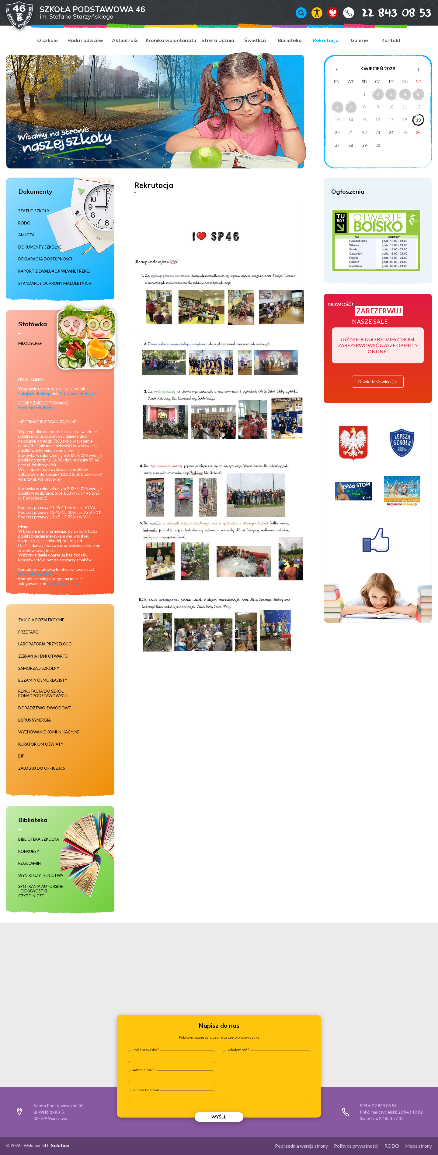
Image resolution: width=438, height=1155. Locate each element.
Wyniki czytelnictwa (40, 875)
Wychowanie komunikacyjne (48, 732)
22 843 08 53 (384, 1105)
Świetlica (255, 40)
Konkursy (28, 851)
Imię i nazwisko (145, 1050)
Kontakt (348, 12)
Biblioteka (290, 40)
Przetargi (29, 632)
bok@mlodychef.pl (34, 393)
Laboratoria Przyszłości (45, 644)
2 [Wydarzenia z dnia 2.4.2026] (378, 94)
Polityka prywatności (356, 1146)
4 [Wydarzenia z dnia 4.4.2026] (405, 94)
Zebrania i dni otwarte (43, 656)
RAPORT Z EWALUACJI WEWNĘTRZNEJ (54, 271)
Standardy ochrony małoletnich (54, 283)
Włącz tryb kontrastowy (316, 12)
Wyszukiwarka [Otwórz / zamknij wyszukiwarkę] (301, 12)
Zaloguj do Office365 (41, 768)
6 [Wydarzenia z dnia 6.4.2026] (337, 107)
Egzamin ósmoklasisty (42, 680)
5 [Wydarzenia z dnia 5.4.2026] (418, 94)
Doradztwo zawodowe (44, 708)
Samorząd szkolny (38, 668)
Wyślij (219, 1117)
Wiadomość (237, 1050)
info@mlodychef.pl (34, 573)
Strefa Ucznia (217, 40)
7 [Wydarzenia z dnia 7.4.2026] (350, 107)
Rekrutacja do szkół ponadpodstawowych (42, 693)
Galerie (359, 40)
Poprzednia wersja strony (301, 1146)
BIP (21, 756)
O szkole (47, 40)
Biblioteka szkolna (38, 839)
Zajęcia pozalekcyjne (41, 620)
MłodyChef (30, 343)
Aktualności (126, 40)
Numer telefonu (146, 1090)
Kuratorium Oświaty (40, 744)
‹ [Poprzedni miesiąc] (337, 68)
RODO (24, 223)
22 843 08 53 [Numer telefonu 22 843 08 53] (388, 12)
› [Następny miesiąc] (419, 68)
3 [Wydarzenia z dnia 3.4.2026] (391, 94)
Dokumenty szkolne (39, 247)
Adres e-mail (143, 1070)
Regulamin (29, 863)
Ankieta (26, 235)
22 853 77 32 (391, 1118)
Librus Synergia (34, 720)
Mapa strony (418, 1146)
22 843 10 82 (410, 1111)
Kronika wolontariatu (171, 40)
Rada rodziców (85, 40)
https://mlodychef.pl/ (78, 393)
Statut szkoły (33, 211)
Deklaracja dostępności (45, 259)
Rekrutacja (326, 40)
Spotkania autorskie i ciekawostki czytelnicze (40, 891)
